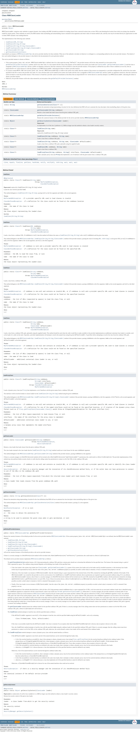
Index (39, 2)
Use (22, 2)
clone (6, 162)
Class (55, 105)
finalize (19, 162)
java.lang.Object (7, 19)
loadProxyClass (43, 152)
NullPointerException (12, 508)
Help (43, 2)
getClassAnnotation (44, 105)
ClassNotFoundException (50, 184)
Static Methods (19, 99)
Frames (22, 5)
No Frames (29, 5)
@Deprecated (8, 178)
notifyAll (50, 162)
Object (10, 28)
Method (25, 7)
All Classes (41, 5)
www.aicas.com (25, 729)
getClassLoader (43, 110)
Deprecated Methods (48, 99)
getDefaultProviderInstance (48, 116)
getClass (27, 162)
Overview (4, 2)
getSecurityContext (44, 121)
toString (59, 162)
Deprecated (32, 2)
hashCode (35, 162)
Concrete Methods (33, 99)
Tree (25, 2)
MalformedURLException (49, 182)
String (12, 105)
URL (47, 147)
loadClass (41, 129)
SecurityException (44, 444)
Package (11, 2)
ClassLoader (14, 110)
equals (12, 162)
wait (66, 162)
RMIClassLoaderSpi (17, 116)
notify (43, 162)
